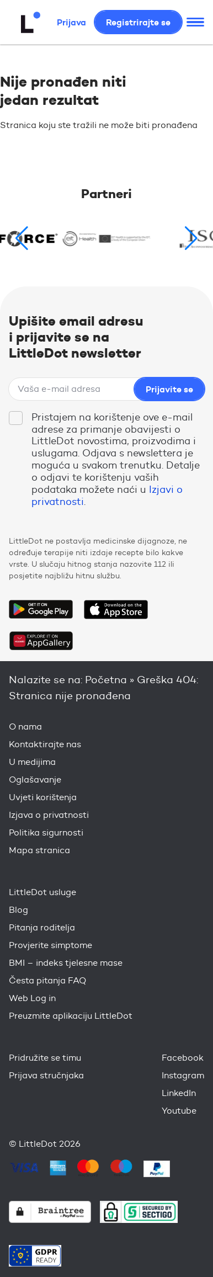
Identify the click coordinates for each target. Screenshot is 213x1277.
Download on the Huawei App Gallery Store (41, 640)
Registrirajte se (138, 22)
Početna (106, 679)
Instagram (183, 1075)
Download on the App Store (116, 609)
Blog (18, 909)
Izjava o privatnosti (49, 815)
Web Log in (32, 998)
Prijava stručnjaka (46, 1075)
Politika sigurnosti (46, 832)
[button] (191, 238)
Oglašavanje (35, 779)
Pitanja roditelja (42, 927)
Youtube (179, 1110)
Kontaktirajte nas (45, 744)
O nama (25, 726)
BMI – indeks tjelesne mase (66, 962)
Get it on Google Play (41, 609)
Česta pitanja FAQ (47, 980)
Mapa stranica (39, 850)
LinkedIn (179, 1093)
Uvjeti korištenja (43, 797)
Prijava (71, 22)
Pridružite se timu (45, 1057)
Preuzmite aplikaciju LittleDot (70, 1015)
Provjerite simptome (50, 945)
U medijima (32, 762)
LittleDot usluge (42, 892)
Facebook (183, 1057)
